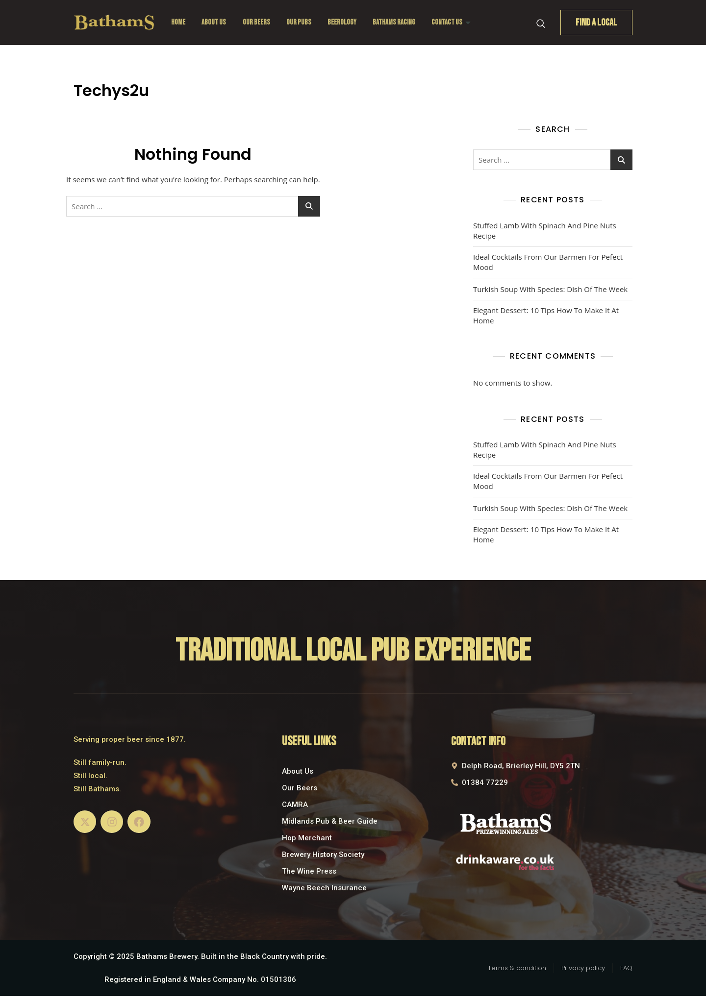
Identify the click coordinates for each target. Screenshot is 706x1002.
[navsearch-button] (541, 22)
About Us (214, 22)
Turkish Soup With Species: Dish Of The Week (550, 289)
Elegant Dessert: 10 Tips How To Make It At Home (546, 315)
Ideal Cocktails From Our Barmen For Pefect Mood (548, 262)
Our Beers (257, 22)
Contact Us (453, 22)
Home (178, 22)
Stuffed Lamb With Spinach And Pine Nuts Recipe (544, 230)
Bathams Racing (396, 22)
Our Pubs (299, 22)
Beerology (343, 22)
